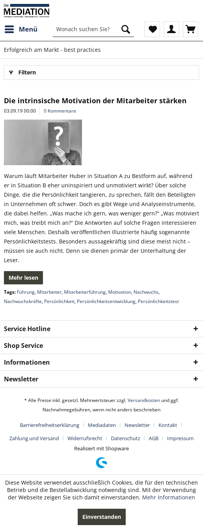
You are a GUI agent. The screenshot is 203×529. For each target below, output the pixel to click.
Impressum (180, 438)
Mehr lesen (23, 277)
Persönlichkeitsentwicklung (106, 301)
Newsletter (137, 424)
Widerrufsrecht (85, 438)
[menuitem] (20, 29)
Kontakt (167, 424)
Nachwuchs (146, 292)
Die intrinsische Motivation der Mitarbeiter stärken (95, 100)
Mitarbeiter (49, 292)
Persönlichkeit (59, 301)
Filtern (22, 71)
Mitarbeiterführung (85, 292)
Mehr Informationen (168, 497)
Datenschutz (125, 438)
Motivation (119, 292)
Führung (26, 292)
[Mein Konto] (171, 29)
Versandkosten (144, 400)
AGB (153, 438)
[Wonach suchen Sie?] (93, 29)
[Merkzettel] (152, 29)
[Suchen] (126, 29)
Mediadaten (102, 424)
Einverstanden (101, 516)
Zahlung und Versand (34, 438)
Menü (21, 28)
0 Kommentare (60, 111)
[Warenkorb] (190, 29)
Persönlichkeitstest (158, 301)
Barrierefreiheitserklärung (49, 424)
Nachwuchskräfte (23, 301)
